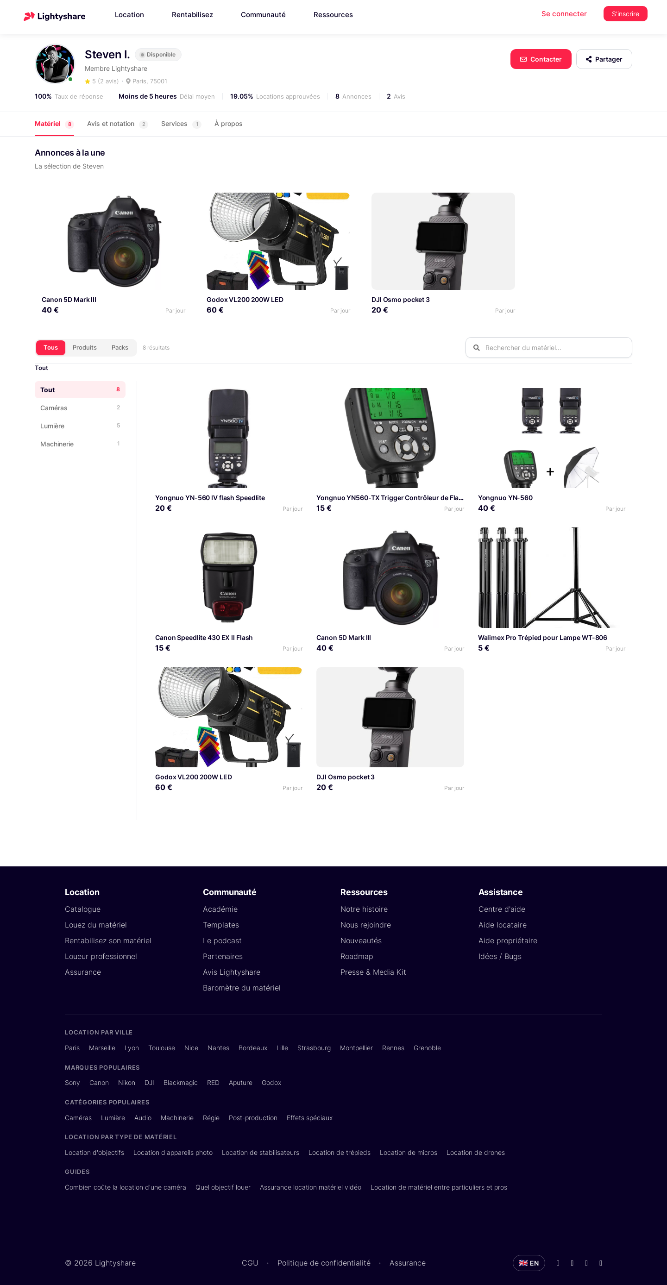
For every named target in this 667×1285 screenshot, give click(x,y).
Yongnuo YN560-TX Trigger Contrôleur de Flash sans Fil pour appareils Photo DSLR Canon (457, 488)
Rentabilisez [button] (192, 14)
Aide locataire (502, 915)
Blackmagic (181, 1073)
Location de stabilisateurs (260, 1143)
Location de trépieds (339, 1143)
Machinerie (177, 1108)
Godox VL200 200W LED (231, 290)
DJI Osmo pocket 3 (373, 290)
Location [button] (129, 14)
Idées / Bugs (500, 947)
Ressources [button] (333, 14)
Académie (220, 899)
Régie (211, 1108)
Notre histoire (364, 899)
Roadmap (356, 947)
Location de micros (408, 1143)
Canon (99, 1073)
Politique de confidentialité (324, 1253)
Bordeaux (253, 1038)
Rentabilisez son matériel (108, 931)
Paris (72, 1038)
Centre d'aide (501, 899)
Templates (221, 915)
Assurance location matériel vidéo (310, 1178)
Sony (72, 1073)
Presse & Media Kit (373, 962)
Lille (282, 1038)
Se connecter (564, 13)
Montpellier (356, 1038)
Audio (142, 1108)
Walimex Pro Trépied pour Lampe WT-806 (543, 628)
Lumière (113, 1108)
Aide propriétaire (507, 931)
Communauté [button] (263, 14)
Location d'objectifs (94, 1143)
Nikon (126, 1073)
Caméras (78, 1108)
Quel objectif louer (223, 1178)
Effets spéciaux (310, 1108)
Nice (191, 1038)
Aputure (240, 1073)
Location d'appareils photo (173, 1143)
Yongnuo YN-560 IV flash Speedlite (210, 488)
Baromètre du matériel (242, 978)
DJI (149, 1073)
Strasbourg (314, 1038)
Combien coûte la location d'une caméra (125, 1178)
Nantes (218, 1038)
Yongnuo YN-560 (505, 488)
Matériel (54, 123)
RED (213, 1073)
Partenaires (223, 947)
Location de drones (476, 1143)
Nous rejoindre (365, 915)
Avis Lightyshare (231, 962)
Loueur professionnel (101, 947)
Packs (120, 338)
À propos (228, 123)
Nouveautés (361, 931)
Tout (41, 358)
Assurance (83, 962)
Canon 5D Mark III (69, 290)
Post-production (253, 1108)
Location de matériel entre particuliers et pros (439, 1178)
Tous (51, 338)
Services (181, 123)
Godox (271, 1073)
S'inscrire (625, 14)
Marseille (102, 1038)
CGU (250, 1253)
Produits (85, 338)
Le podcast (222, 931)
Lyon (132, 1038)
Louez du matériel (96, 915)
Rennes (393, 1038)
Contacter (541, 59)
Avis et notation (117, 123)
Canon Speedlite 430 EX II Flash (204, 628)
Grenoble (427, 1038)
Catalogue (83, 899)
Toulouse (161, 1038)
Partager (604, 59)
